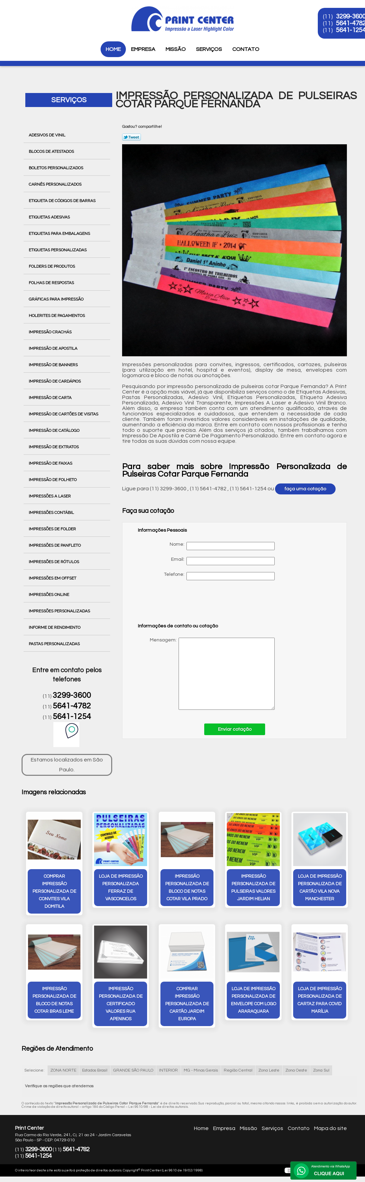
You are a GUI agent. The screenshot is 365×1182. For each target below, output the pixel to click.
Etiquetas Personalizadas (58, 250)
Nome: (222, 546)
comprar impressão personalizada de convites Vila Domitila (54, 891)
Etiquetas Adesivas (50, 217)
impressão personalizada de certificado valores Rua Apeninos (121, 1003)
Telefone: (219, 576)
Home (113, 49)
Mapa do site (330, 1128)
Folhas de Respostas (52, 282)
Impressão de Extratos (54, 446)
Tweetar (131, 137)
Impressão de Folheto (53, 479)
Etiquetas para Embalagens (60, 233)
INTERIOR (168, 1070)
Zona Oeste (296, 1070)
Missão (176, 49)
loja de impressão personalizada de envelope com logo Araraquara (253, 1000)
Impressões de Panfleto (55, 545)
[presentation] (181, 605)
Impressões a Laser (50, 496)
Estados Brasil (94, 1070)
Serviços (209, 49)
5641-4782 (72, 706)
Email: (223, 561)
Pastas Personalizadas (55, 643)
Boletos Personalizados (56, 167)
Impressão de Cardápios (55, 381)
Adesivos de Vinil (47, 135)
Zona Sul (321, 1070)
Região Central (238, 1070)
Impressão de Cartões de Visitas (64, 414)
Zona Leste (268, 1070)
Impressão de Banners (54, 364)
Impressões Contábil (52, 512)
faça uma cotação (305, 489)
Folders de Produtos (52, 266)
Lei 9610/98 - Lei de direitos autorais (158, 1106)
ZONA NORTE (63, 1070)
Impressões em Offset (53, 578)
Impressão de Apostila (53, 348)
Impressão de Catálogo (54, 430)
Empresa (143, 49)
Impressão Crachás (51, 332)
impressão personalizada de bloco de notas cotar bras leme (54, 1000)
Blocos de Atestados (52, 151)
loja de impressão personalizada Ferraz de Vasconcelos (121, 887)
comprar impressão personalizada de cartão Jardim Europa (187, 1003)
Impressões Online (49, 594)
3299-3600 (72, 695)
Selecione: (34, 1070)
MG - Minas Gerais (201, 1070)
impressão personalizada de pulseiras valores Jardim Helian (253, 887)
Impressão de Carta (51, 397)
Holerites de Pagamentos (57, 315)
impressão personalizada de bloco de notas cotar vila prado (187, 887)
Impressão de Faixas (51, 463)
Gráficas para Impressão (56, 299)
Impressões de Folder (53, 529)
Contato (245, 49)
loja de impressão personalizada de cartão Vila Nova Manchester (320, 887)
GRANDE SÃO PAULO (133, 1070)
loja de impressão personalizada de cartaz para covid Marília (320, 1000)
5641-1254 (72, 717)
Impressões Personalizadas (60, 611)
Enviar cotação (234, 729)
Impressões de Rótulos (54, 561)
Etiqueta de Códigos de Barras (62, 200)
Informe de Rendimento (55, 627)
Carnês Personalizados (55, 184)
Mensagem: (206, 674)
